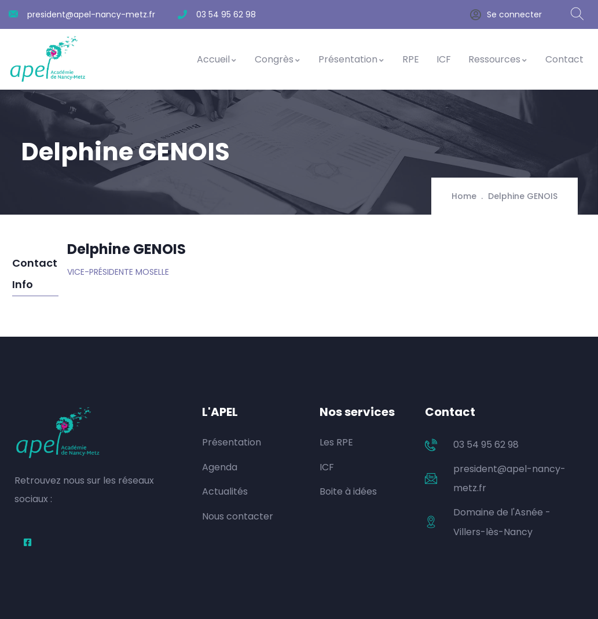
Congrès (278, 59)
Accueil (217, 59)
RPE (410, 59)
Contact (564, 59)
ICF (443, 59)
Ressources (498, 59)
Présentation (351, 59)
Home (464, 196)
